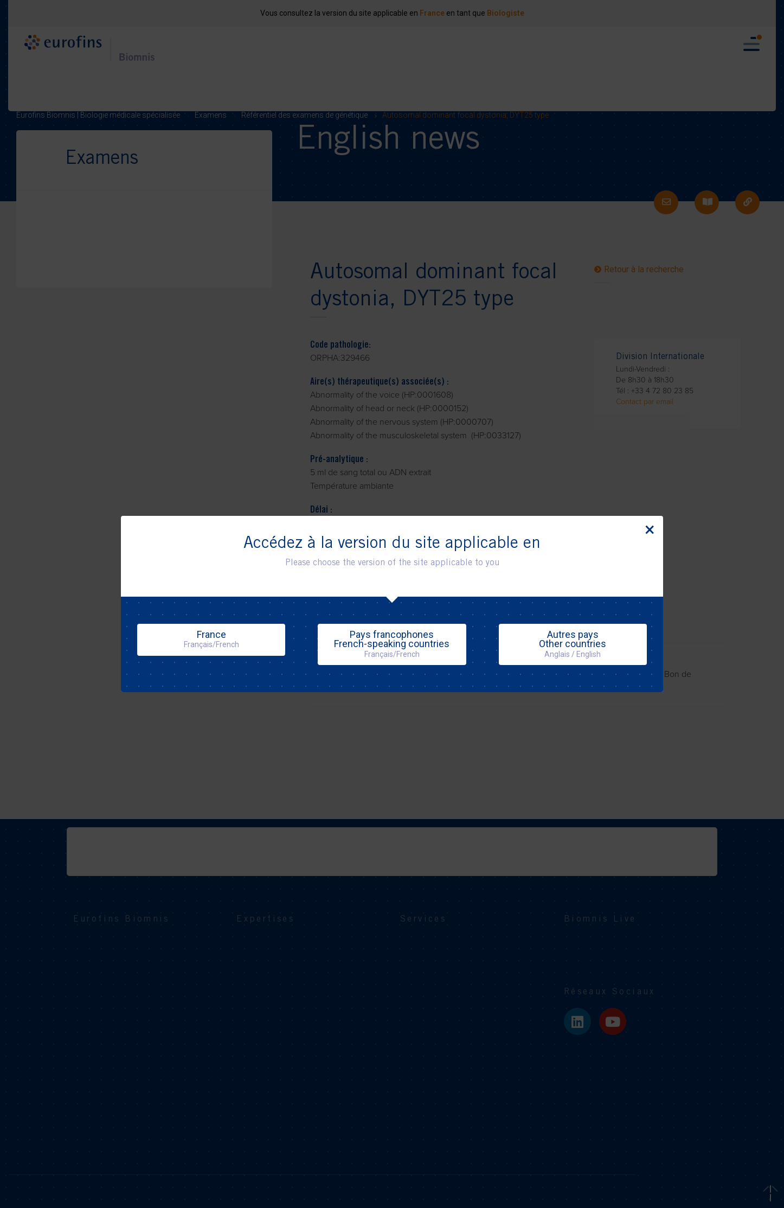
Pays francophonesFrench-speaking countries (391, 644)
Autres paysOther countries (572, 644)
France (211, 639)
